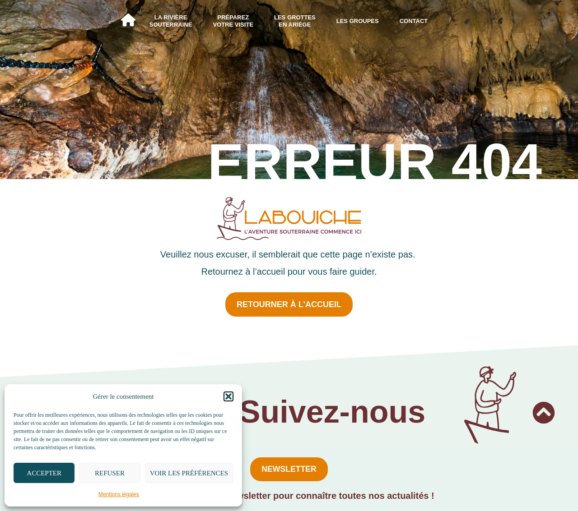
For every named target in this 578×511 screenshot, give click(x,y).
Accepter (44, 473)
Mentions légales (118, 494)
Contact (414, 21)
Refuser (110, 473)
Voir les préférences (189, 473)
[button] (228, 396)
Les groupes (357, 21)
